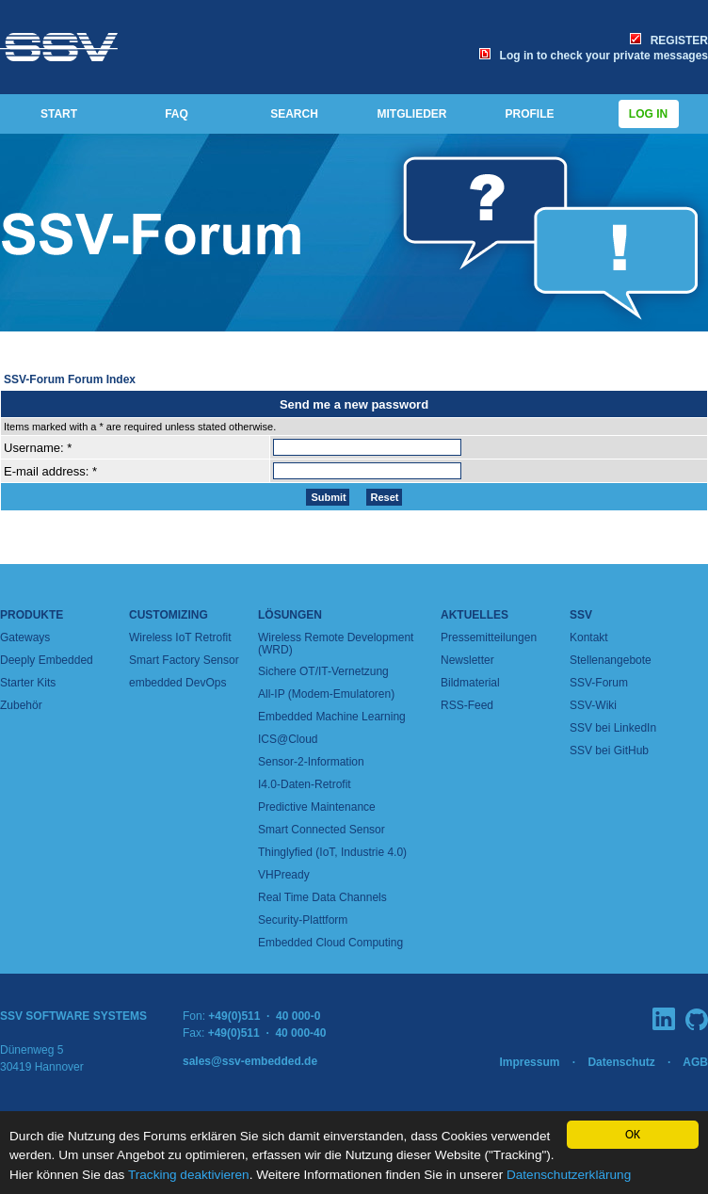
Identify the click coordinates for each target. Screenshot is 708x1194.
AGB (695, 1062)
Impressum (529, 1062)
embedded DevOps (177, 682)
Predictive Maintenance (317, 807)
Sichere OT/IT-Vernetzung (323, 671)
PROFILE (529, 114)
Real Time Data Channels (322, 897)
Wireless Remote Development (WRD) (335, 643)
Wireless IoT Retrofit (180, 637)
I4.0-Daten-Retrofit (304, 784)
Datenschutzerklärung (569, 1175)
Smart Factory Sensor (184, 660)
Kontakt (589, 637)
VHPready (284, 874)
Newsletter (467, 660)
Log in (648, 114)
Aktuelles (474, 614)
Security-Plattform (302, 920)
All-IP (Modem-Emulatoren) (326, 694)
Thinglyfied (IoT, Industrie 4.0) (332, 852)
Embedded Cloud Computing (330, 942)
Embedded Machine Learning (332, 716)
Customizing (168, 614)
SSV (581, 614)
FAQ (176, 114)
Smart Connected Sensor (321, 829)
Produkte (31, 614)
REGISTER (669, 40)
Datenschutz (620, 1062)
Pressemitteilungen (489, 637)
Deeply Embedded (46, 660)
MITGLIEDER (412, 114)
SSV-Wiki (593, 705)
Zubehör (21, 705)
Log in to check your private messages (593, 55)
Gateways (25, 637)
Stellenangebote (611, 660)
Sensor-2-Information (311, 761)
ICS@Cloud (288, 739)
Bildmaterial (470, 682)
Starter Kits (28, 682)
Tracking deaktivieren (188, 1175)
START (58, 114)
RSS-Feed (467, 705)
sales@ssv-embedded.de (250, 1061)
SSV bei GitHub (609, 750)
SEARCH (294, 114)
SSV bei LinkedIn (613, 727)
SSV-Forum (599, 682)
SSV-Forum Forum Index (70, 379)
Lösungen (290, 614)
